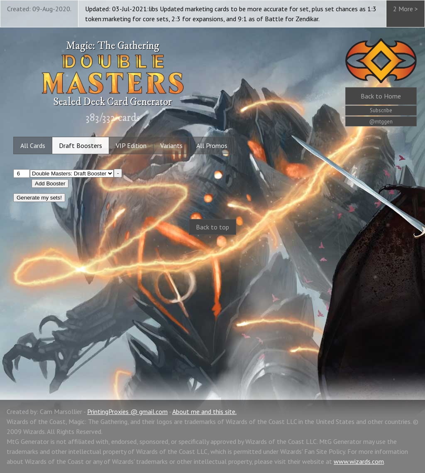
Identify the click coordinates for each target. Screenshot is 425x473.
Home (381, 96)
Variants (171, 145)
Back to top (212, 227)
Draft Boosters (80, 145)
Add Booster (50, 183)
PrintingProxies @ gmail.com (127, 411)
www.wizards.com (359, 461)
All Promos (211, 145)
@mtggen (381, 121)
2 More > (405, 9)
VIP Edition (131, 145)
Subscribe (381, 110)
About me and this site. (204, 411)
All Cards (32, 145)
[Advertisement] (212, 308)
